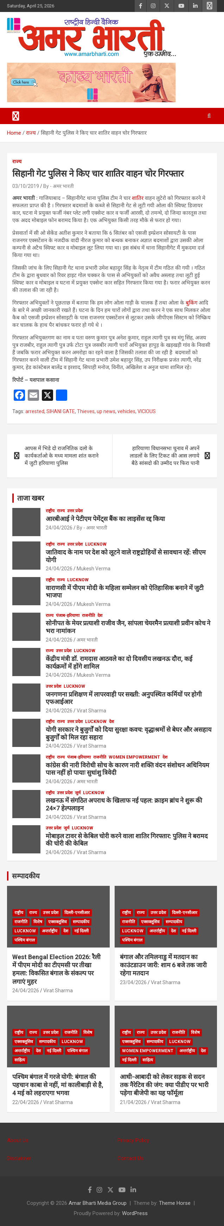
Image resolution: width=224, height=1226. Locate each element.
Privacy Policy (133, 1140)
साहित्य (19, 1060)
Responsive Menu (209, 6)
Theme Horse (175, 1203)
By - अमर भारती (58, 186)
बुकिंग (191, 303)
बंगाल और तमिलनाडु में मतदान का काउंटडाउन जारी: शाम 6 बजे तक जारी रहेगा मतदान (163, 965)
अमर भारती (87, 640)
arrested (34, 411)
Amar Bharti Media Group (98, 1203)
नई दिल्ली (81, 930)
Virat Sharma (91, 710)
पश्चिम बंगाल (24, 940)
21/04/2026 (133, 1102)
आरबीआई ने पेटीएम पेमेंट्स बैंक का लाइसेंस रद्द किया (105, 518)
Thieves (86, 411)
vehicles (126, 411)
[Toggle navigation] (16, 116)
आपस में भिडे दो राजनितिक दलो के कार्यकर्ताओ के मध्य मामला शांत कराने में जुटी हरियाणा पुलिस (61, 455)
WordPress (135, 1213)
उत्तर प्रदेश (75, 510)
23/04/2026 (133, 982)
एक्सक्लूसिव (57, 921)
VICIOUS (146, 411)
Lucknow (96, 544)
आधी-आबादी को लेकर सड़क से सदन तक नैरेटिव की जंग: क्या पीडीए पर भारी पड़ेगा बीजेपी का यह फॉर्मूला (164, 1085)
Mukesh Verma (93, 568)
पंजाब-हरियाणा (67, 615)
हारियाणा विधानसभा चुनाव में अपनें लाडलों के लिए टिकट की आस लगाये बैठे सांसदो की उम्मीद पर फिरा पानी (164, 455)
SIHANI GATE (60, 411)
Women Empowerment (134, 757)
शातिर (137, 198)
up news (106, 411)
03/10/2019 (25, 186)
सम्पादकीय (26, 876)
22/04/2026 (25, 1102)
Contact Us (130, 1158)
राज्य (16, 161)
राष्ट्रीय (50, 510)
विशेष (37, 921)
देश (99, 615)
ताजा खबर (30, 498)
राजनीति (88, 615)
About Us (17, 1140)
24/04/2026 (59, 528)
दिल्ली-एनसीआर (77, 912)
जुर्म (78, 792)
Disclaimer (19, 1158)
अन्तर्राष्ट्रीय (49, 930)
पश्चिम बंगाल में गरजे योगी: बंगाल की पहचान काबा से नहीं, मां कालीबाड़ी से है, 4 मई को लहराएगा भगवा (57, 1085)
